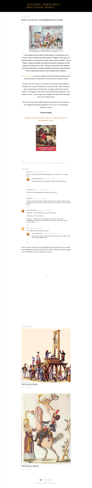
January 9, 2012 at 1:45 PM (44, 210)
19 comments (28, 469)
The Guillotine (29, 384)
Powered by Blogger (46, 480)
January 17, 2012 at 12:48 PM (50, 233)
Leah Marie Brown (37, 178)
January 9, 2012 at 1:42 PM (39, 198)
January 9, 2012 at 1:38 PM (41, 189)
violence (63, 163)
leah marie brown (48, 163)
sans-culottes (57, 163)
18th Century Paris (29, 163)
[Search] (70, 4)
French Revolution (39, 163)
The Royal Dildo (30, 466)
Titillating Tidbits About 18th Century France (43, 6)
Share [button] (22, 160)
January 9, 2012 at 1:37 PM (39, 172)
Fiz (27, 228)
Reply (28, 186)
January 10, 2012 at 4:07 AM (36, 228)
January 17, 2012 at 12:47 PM (50, 178)
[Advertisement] (46, 310)
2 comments (28, 387)
